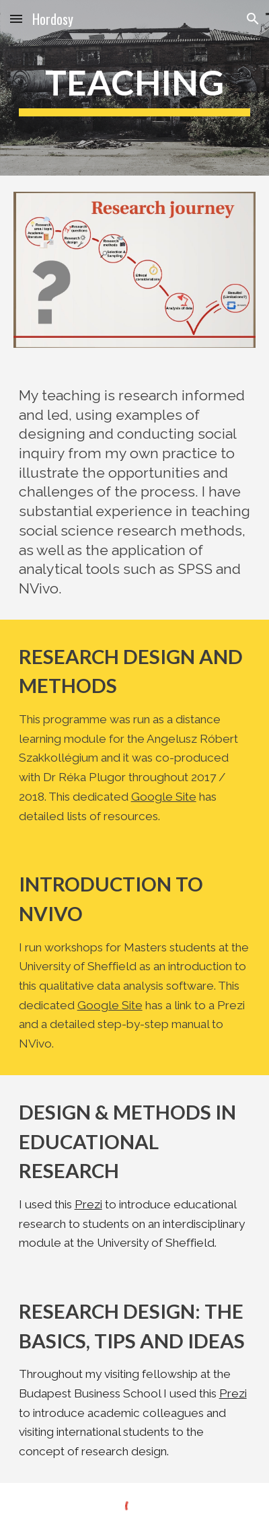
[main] (134, 88)
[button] (16, 18)
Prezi (88, 1204)
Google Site (163, 796)
